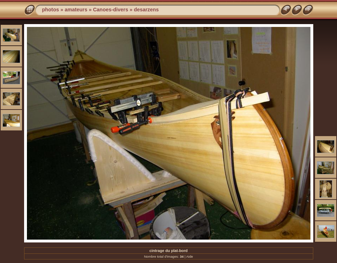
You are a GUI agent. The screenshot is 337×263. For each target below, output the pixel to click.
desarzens (146, 9)
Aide (189, 256)
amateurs (75, 9)
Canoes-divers (110, 9)
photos (50, 9)
